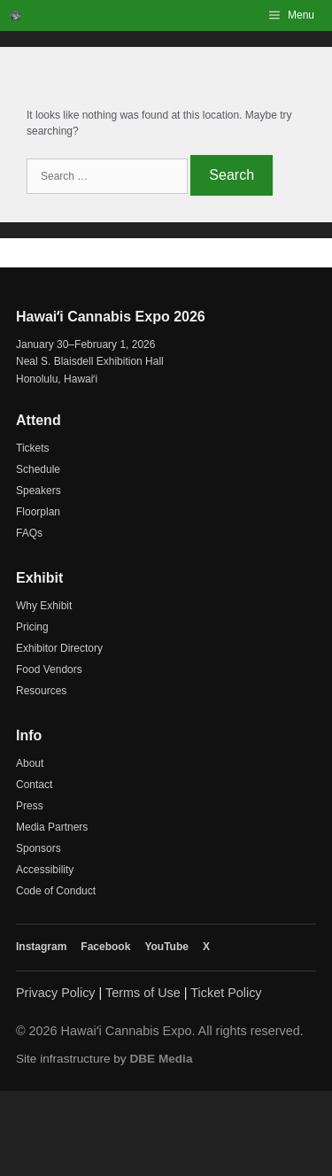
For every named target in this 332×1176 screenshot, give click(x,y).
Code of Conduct (56, 891)
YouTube (166, 946)
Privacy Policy (56, 993)
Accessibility (44, 869)
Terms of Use (143, 993)
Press (29, 806)
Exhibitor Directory (59, 648)
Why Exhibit (44, 606)
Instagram (41, 946)
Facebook (105, 946)
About (29, 763)
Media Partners (52, 827)
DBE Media (160, 1058)
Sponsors (38, 848)
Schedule (38, 469)
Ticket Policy (225, 993)
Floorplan (38, 512)
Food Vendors (49, 669)
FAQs (29, 533)
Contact (34, 784)
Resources (41, 691)
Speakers (38, 490)
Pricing (32, 627)
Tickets (33, 448)
